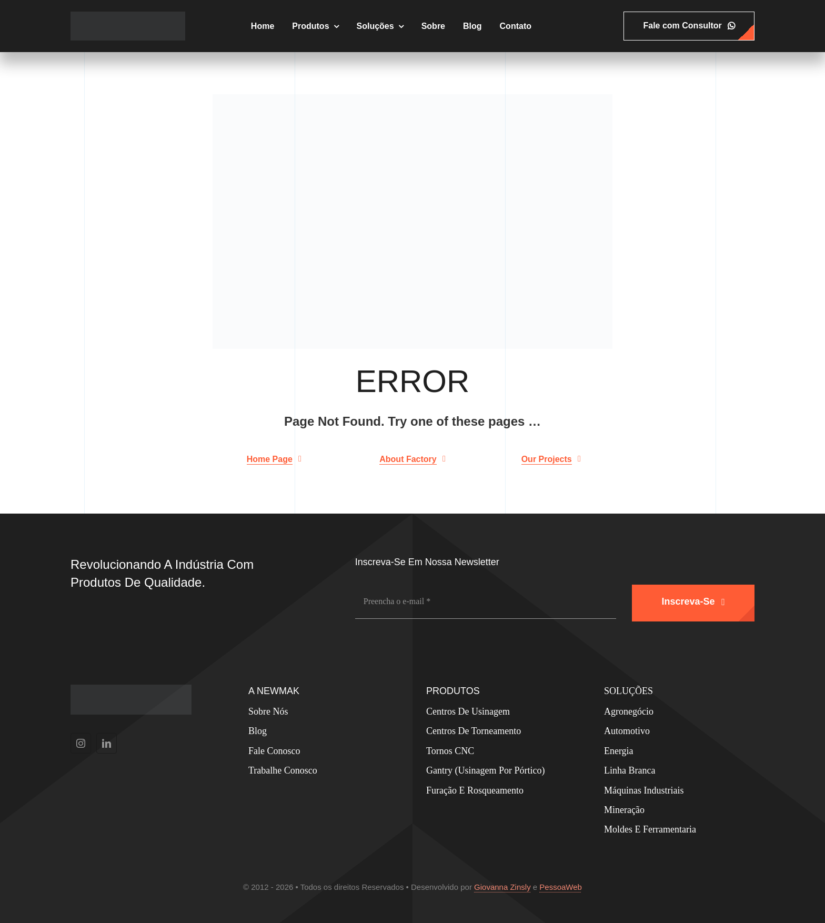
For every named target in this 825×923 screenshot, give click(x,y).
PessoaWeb (560, 886)
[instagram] (81, 743)
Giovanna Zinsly (502, 886)
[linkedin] (106, 743)
